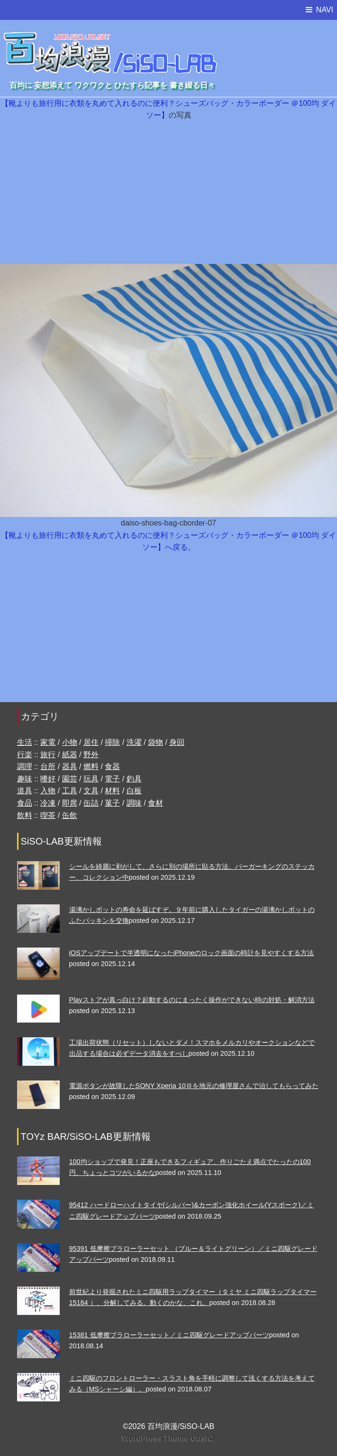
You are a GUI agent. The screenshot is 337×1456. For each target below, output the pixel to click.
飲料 (24, 815)
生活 (24, 742)
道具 (24, 791)
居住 (91, 742)
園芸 (69, 779)
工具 (69, 791)
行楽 (24, 755)
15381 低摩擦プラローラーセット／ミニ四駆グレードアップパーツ (169, 1335)
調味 (134, 803)
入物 (47, 791)
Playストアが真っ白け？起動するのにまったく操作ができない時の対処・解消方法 (192, 1000)
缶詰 (91, 803)
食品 (24, 803)
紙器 (69, 755)
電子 (112, 779)
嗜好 (47, 779)
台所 (47, 766)
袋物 (155, 742)
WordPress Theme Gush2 (168, 1438)
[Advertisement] (168, 192)
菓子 (112, 803)
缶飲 (69, 815)
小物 (69, 742)
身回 (176, 742)
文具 (91, 791)
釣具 (134, 779)
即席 (69, 803)
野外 (91, 755)
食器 (112, 766)
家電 (47, 742)
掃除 (112, 742)
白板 (134, 791)
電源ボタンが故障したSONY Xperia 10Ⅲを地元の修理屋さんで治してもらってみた (194, 1086)
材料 (112, 791)
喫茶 (47, 815)
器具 (69, 766)
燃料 (91, 766)
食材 (155, 803)
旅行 (47, 755)
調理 (24, 766)
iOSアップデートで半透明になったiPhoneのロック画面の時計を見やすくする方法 (191, 953)
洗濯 (134, 742)
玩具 (91, 779)
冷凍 (47, 803)
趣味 (24, 779)
